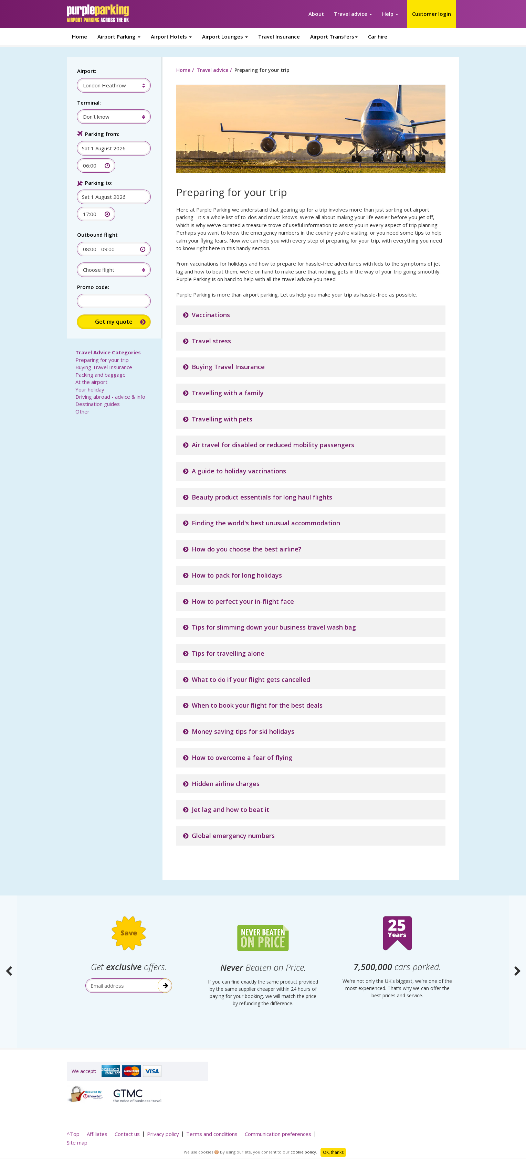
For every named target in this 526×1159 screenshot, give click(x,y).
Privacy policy (163, 1133)
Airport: (86, 70)
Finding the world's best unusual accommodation (266, 523)
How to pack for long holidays (237, 575)
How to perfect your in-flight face (243, 601)
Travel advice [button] (353, 13)
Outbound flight (97, 234)
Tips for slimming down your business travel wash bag (274, 627)
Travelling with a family (228, 393)
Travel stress (211, 341)
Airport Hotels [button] (171, 36)
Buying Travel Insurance (228, 367)
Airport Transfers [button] (334, 36)
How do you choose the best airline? (247, 549)
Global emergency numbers (233, 835)
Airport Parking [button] (118, 36)
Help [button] (390, 13)
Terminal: (89, 102)
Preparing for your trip (102, 359)
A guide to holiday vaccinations (239, 471)
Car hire (377, 36)
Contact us (127, 1133)
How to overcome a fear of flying (242, 757)
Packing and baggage (100, 374)
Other (82, 411)
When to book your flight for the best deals (257, 705)
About (316, 13)
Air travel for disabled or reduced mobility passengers (273, 445)
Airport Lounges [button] (225, 36)
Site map (77, 1142)
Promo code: (93, 286)
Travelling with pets (222, 419)
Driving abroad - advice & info (110, 396)
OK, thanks (333, 1152)
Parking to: (99, 182)
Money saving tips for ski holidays (243, 731)
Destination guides (97, 403)
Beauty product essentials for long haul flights (262, 497)
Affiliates (97, 1133)
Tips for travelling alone (228, 653)
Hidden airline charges (226, 784)
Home (79, 36)
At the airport (91, 381)
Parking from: (102, 133)
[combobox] (110, 85)
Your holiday (89, 389)
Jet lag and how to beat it (230, 809)
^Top (73, 1133)
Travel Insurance (279, 36)
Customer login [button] (431, 13)
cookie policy (303, 1152)
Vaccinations (211, 315)
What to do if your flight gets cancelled (251, 679)
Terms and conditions (212, 1133)
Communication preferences (278, 1133)
